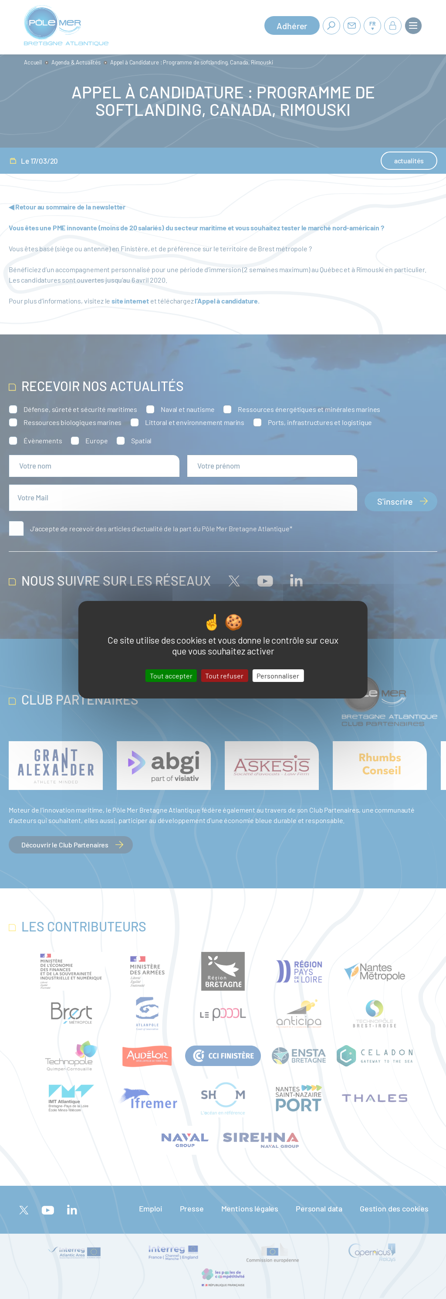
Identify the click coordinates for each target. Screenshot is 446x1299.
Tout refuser (224, 675)
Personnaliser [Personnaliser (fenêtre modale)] (278, 675)
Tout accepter (171, 675)
